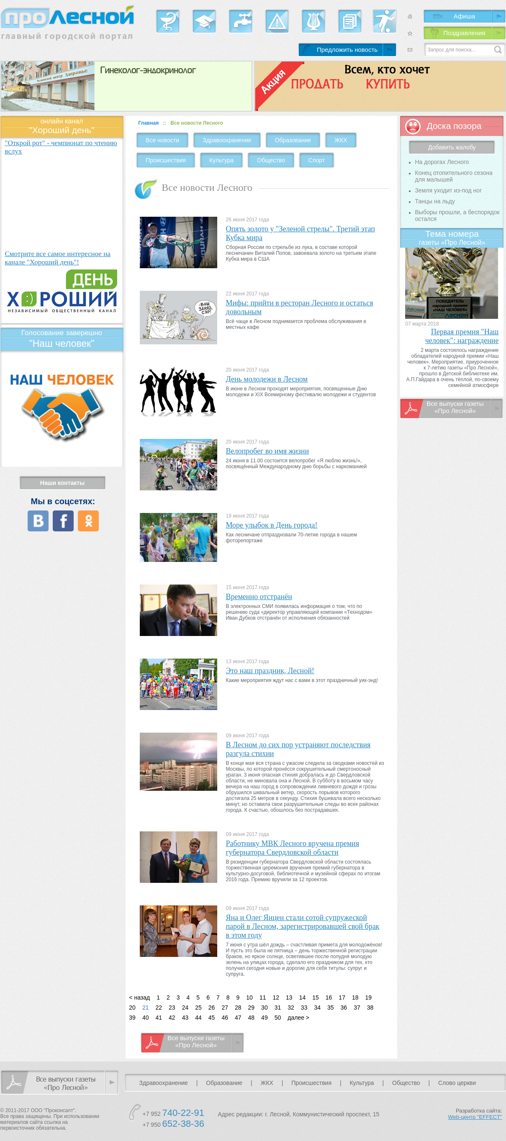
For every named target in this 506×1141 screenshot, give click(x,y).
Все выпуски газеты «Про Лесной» (195, 1041)
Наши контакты (62, 482)
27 (224, 1007)
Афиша (464, 16)
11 (262, 997)
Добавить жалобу (452, 147)
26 (211, 1007)
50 (278, 1017)
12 (275, 997)
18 (355, 997)
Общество (271, 160)
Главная (148, 123)
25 (198, 1007)
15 (315, 997)
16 (329, 997)
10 (249, 997)
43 (185, 1017)
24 (185, 1007)
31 (278, 1007)
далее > (298, 1017)
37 (357, 1007)
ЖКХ (340, 140)
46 (224, 1017)
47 (238, 1017)
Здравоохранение (227, 140)
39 (132, 1017)
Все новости (162, 140)
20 (132, 1007)
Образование (293, 140)
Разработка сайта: (475, 1114)
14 (302, 997)
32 (291, 1007)
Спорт (316, 160)
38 (370, 1007)
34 (317, 1007)
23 (172, 1007)
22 (158, 1007)
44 (198, 1017)
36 (344, 1007)
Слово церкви (457, 1082)
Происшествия (166, 160)
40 (145, 1017)
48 (251, 1017)
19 (368, 997)
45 (211, 1017)
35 (330, 1007)
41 (158, 1017)
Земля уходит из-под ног (448, 190)
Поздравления (464, 32)
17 (342, 997)
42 (172, 1017)
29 (251, 1007)
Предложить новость (347, 49)
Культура (221, 160)
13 (289, 997)
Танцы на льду (435, 201)
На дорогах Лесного (442, 162)
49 (264, 1017)
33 (304, 1007)
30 (264, 1007)
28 (238, 1007)
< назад (139, 997)
